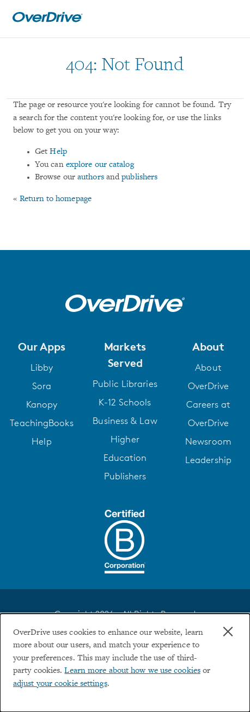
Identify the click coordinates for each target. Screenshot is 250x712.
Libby (42, 367)
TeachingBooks (41, 422)
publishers (139, 177)
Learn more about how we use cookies (132, 671)
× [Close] (228, 631)
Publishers (125, 476)
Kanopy (42, 404)
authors (90, 177)
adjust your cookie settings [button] (60, 684)
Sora (41, 385)
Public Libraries (125, 383)
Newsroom (208, 441)
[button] (42, 347)
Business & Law (125, 420)
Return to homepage (56, 199)
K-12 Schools (125, 402)
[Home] (47, 19)
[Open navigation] (229, 17)
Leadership (208, 459)
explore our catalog (100, 165)
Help (58, 152)
